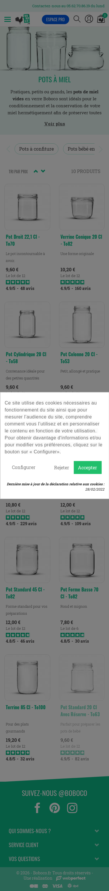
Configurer (23, 467)
